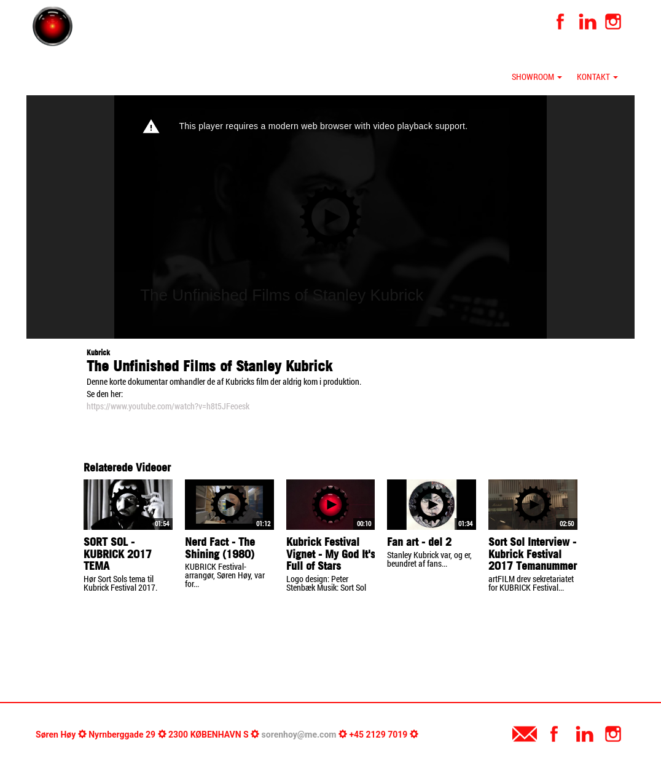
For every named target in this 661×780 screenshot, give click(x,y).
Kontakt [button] (597, 76)
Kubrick (98, 352)
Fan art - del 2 (419, 542)
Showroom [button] (537, 76)
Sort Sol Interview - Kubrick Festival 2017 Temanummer (532, 554)
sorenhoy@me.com (299, 734)
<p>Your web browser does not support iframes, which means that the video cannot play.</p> (330, 217)
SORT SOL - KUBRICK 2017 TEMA (118, 554)
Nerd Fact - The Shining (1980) (220, 548)
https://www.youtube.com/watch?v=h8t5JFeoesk (168, 406)
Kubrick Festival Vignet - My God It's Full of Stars (330, 554)
